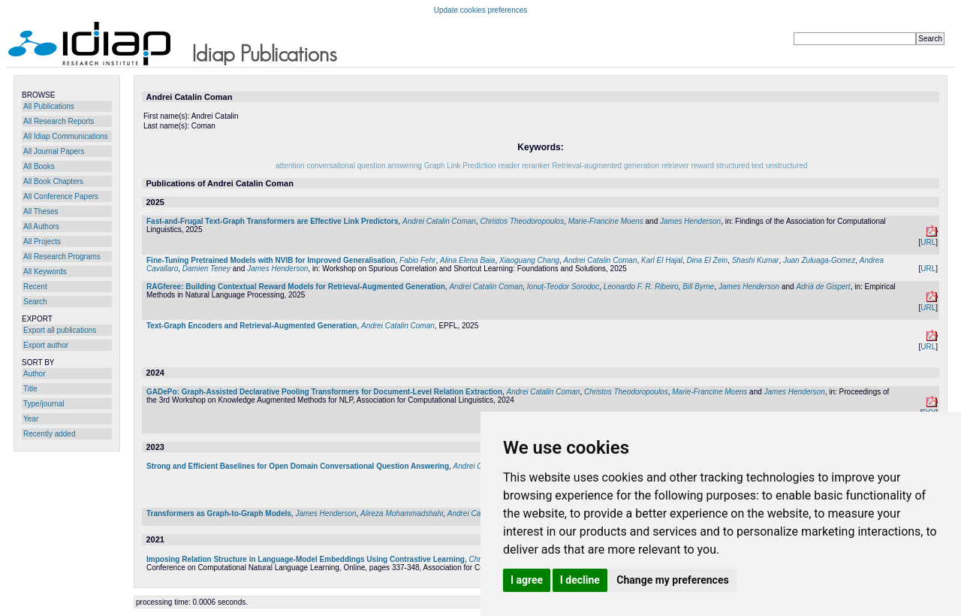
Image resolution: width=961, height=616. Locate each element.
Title (30, 389)
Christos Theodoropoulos (522, 221)
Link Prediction (471, 166)
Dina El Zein (707, 260)
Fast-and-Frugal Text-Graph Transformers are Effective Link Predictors (272, 221)
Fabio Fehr (417, 260)
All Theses (41, 211)
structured (732, 166)
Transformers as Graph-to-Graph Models (218, 513)
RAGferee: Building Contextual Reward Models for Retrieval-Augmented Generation (295, 286)
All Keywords (45, 271)
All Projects (42, 241)
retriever (675, 166)
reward (702, 166)
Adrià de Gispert (823, 286)
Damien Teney (206, 268)
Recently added (49, 434)
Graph (434, 166)
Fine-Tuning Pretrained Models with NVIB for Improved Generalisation (271, 260)
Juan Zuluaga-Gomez (819, 260)
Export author (45, 345)
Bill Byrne (698, 286)
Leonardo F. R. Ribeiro (641, 286)
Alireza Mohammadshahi (401, 513)
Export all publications (59, 330)
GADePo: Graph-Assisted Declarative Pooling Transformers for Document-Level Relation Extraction (324, 392)
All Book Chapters (53, 181)
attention (290, 166)
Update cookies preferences (481, 10)
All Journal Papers (53, 151)
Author (34, 374)
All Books (39, 166)
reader (509, 166)
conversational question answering (363, 166)
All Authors (41, 226)
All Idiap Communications (65, 136)
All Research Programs (62, 256)
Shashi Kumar (755, 260)
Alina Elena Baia (467, 260)
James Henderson (690, 221)
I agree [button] (527, 580)
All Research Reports (58, 121)
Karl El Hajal (661, 260)
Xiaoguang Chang (529, 260)
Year (30, 419)
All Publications (48, 106)
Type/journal (43, 404)
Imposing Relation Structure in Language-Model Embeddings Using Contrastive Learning (305, 559)
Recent (35, 286)
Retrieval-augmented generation (605, 166)
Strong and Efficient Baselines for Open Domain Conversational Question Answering (297, 466)
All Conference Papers (60, 196)
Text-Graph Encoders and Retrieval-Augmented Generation (251, 326)
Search (35, 301)
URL (927, 242)
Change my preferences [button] (672, 580)
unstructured (787, 166)
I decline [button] (580, 580)
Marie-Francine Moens (605, 221)
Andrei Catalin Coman (439, 221)
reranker (536, 166)
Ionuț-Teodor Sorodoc (563, 286)
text (758, 166)
